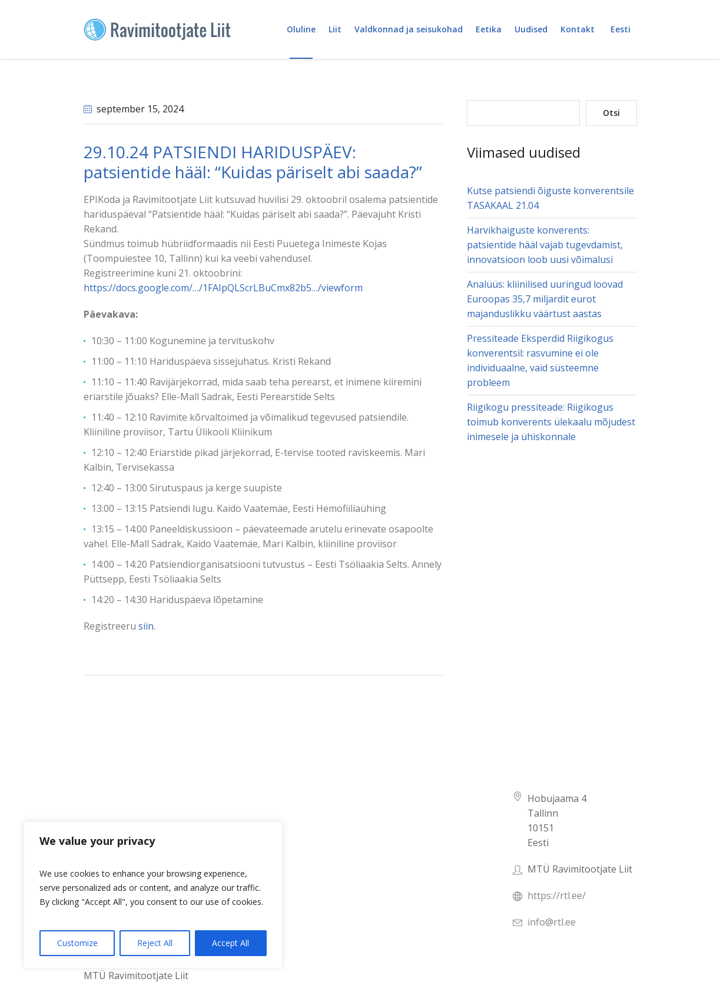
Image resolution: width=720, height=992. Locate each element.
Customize (77, 942)
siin (145, 626)
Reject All (154, 942)
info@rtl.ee (551, 922)
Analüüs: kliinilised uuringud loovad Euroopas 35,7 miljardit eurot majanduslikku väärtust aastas (545, 299)
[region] (153, 894)
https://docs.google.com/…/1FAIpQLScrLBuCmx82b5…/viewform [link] (223, 287)
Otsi (611, 112)
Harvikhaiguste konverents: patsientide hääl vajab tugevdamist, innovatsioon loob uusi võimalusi (545, 245)
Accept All (230, 942)
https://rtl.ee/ (556, 895)
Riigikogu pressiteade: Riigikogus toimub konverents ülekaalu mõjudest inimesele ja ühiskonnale (551, 422)
